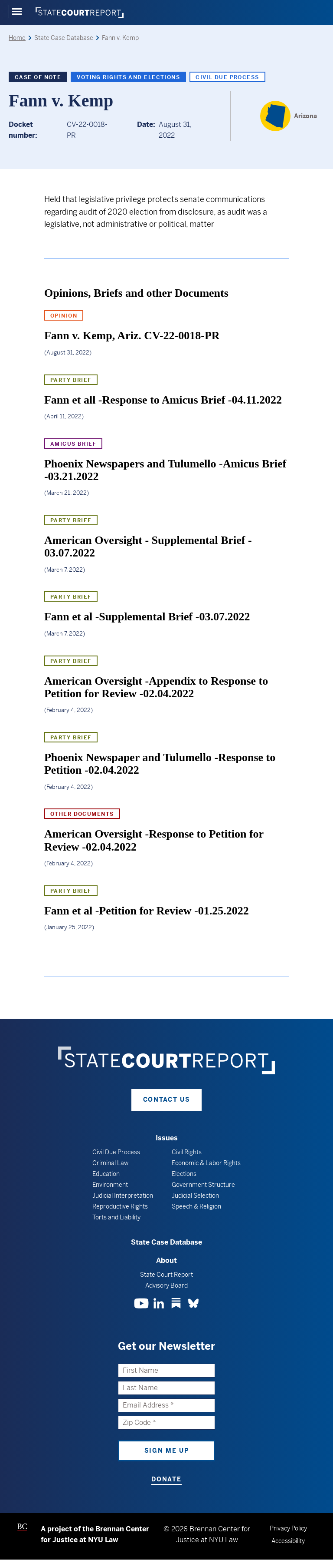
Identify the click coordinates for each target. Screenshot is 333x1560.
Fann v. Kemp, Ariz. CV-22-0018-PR (132, 335)
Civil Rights (187, 1152)
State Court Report (166, 1274)
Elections (184, 1174)
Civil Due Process (227, 77)
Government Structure (203, 1185)
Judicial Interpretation (122, 1195)
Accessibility (288, 1541)
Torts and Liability (116, 1217)
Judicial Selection (195, 1195)
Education (106, 1174)
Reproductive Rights (120, 1206)
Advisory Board (166, 1285)
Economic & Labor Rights (206, 1163)
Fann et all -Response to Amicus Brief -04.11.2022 (163, 400)
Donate (166, 1479)
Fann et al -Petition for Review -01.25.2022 (146, 910)
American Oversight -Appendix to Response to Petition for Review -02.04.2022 (156, 687)
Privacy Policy (288, 1528)
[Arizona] (288, 116)
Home (17, 38)
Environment (110, 1185)
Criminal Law (110, 1163)
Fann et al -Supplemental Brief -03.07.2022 (147, 616)
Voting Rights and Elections (128, 77)
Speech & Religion (196, 1206)
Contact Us (166, 1099)
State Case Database (166, 1242)
